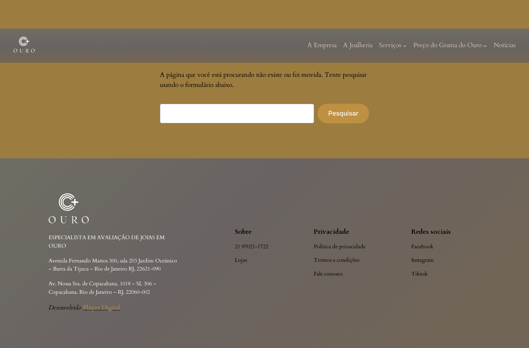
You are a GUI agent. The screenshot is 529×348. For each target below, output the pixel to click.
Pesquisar (343, 113)
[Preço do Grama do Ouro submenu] (485, 45)
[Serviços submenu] (405, 45)
